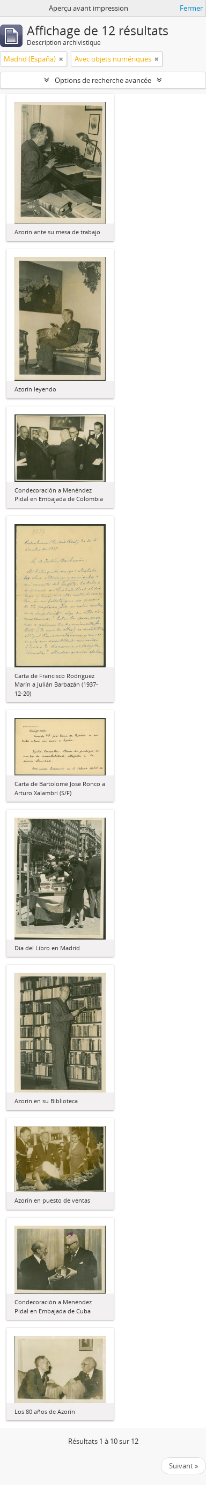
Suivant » (183, 1466)
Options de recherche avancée (103, 80)
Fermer (191, 8)
